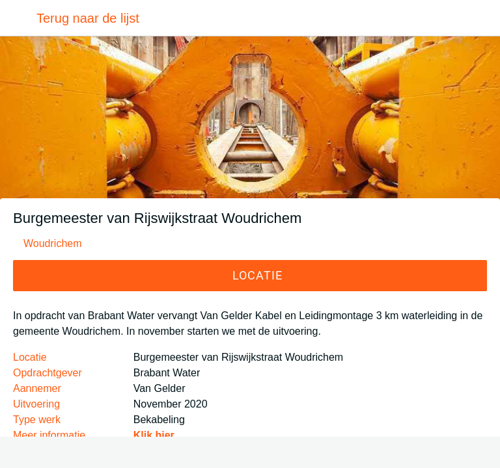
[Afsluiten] (18, 18)
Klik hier (153, 435)
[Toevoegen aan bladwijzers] (250, 452)
